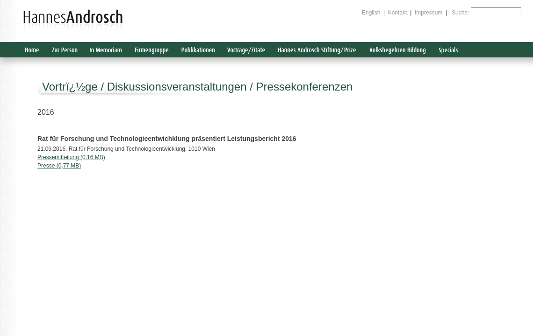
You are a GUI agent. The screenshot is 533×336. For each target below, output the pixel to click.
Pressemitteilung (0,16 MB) (71, 157)
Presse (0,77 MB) (59, 165)
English (371, 12)
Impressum (428, 12)
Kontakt (397, 12)
